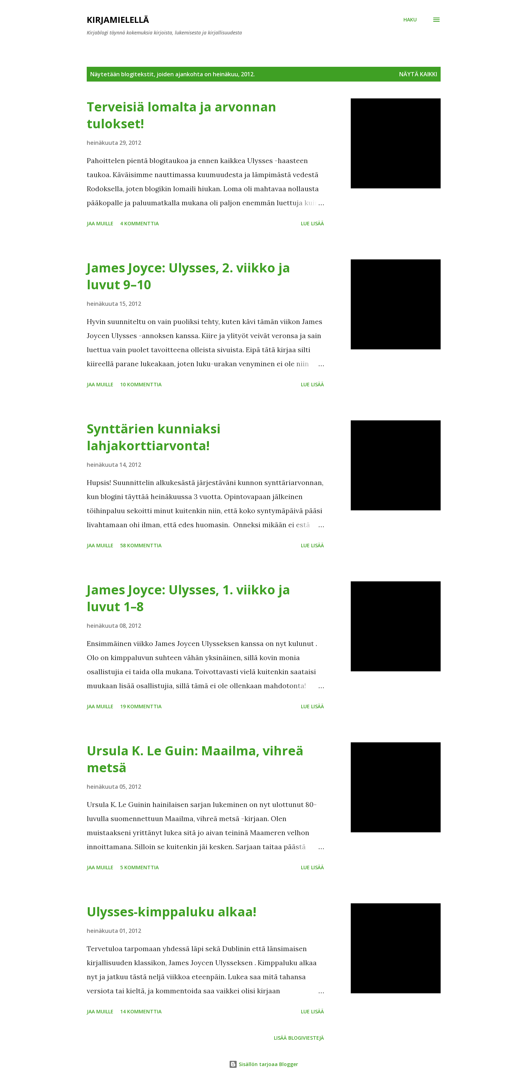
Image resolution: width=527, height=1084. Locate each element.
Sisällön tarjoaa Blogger (263, 1064)
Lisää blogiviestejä (299, 1037)
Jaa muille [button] (100, 223)
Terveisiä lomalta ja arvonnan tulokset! (181, 115)
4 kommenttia (139, 223)
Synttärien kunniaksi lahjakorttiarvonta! (153, 437)
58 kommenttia (141, 545)
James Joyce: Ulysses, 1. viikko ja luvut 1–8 (188, 598)
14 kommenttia (141, 1011)
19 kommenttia (141, 706)
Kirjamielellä (118, 19)
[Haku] (410, 19)
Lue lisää (312, 223)
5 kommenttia (139, 867)
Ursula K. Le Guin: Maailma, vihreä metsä (195, 759)
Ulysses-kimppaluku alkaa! (171, 911)
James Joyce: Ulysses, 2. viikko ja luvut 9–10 (188, 276)
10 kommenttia (141, 384)
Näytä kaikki (418, 74)
